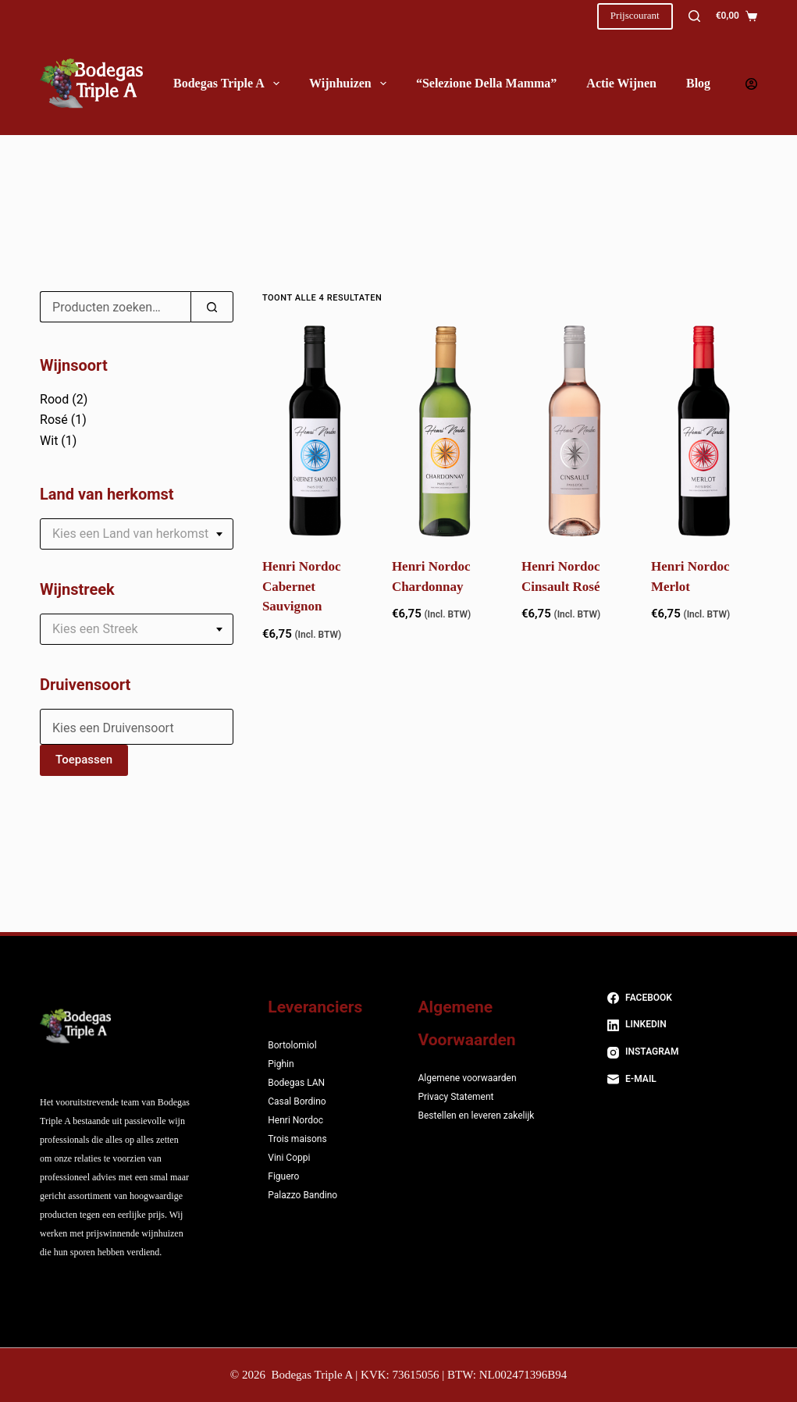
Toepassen (83, 760)
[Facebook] (682, 998)
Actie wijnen (621, 83)
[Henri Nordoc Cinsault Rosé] (574, 431)
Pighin (281, 1064)
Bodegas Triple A (229, 83)
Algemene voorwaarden (467, 1078)
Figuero (283, 1176)
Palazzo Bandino (302, 1195)
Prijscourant (635, 15)
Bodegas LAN (296, 1082)
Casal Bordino (297, 1101)
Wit (49, 440)
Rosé (54, 419)
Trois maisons (297, 1138)
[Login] (751, 84)
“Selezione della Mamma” (486, 83)
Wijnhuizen (351, 83)
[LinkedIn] (682, 1025)
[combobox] (136, 534)
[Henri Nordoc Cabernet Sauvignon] (315, 431)
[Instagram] (682, 1052)
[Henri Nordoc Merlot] (704, 431)
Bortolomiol (292, 1045)
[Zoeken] (694, 16)
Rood (54, 399)
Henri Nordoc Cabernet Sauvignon (301, 586)
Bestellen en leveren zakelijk (476, 1115)
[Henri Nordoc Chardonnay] (445, 431)
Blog (698, 83)
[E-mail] (682, 1079)
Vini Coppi (289, 1157)
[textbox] (137, 534)
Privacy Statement (455, 1096)
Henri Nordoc (295, 1120)
